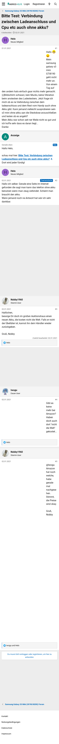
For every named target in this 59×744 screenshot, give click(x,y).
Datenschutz (6, 728)
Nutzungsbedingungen (10, 722)
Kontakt (4, 716)
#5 (56, 461)
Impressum (6, 734)
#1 (56, 48)
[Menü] (3, 4)
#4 (56, 399)
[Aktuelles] (49, 4)
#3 (56, 309)
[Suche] (55, 4)
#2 (56, 180)
